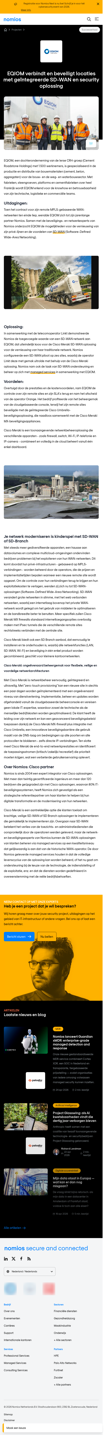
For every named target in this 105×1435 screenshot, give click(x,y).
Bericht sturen (19, 937)
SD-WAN (59, 231)
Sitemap (8, 1414)
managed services (42, 372)
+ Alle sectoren (62, 1339)
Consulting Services (16, 1370)
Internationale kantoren (17, 1339)
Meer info (26, 10)
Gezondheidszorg (64, 1318)
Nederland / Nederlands (30, 1271)
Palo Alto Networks (65, 1362)
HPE (56, 1355)
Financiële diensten (65, 1311)
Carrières (9, 1325)
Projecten (17, 29)
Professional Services (16, 1355)
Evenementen (12, 1318)
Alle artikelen (15, 1227)
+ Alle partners (62, 1384)
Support (8, 1332)
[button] (89, 19)
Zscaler (58, 1377)
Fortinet (58, 1370)
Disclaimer (9, 1420)
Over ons (9, 1311)
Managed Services (15, 1362)
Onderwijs (60, 1332)
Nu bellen (46, 936)
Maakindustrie (62, 1325)
